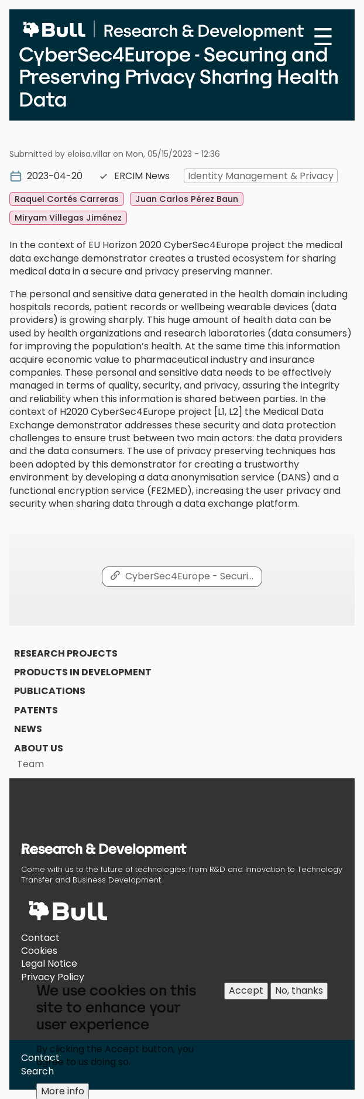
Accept (246, 998)
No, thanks (299, 998)
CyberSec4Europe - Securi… (189, 576)
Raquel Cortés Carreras (67, 199)
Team (30, 764)
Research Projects (66, 653)
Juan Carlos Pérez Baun (186, 199)
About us (38, 748)
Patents (36, 710)
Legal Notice (49, 963)
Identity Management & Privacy (261, 176)
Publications (49, 691)
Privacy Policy (52, 977)
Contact (40, 938)
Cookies (39, 950)
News (28, 729)
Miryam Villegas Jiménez (68, 218)
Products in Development (83, 672)
